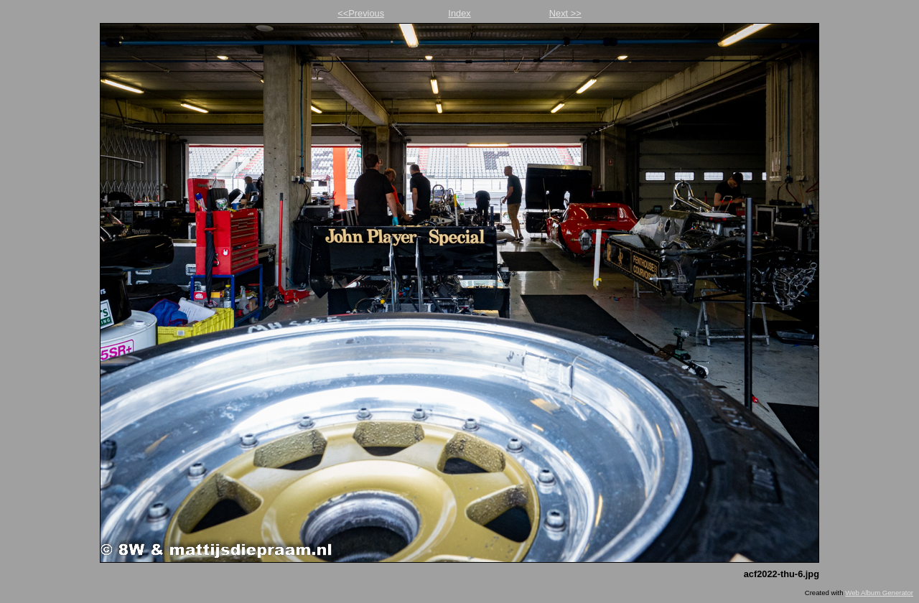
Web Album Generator (879, 593)
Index (459, 13)
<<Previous (360, 13)
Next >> (565, 13)
